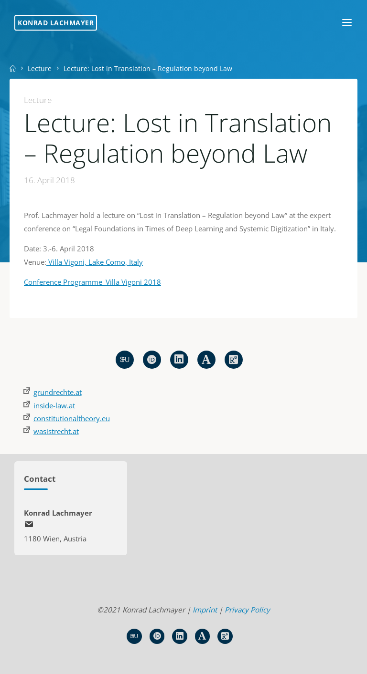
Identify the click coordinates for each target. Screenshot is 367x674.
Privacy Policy (247, 609)
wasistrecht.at (56, 431)
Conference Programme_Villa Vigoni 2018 (92, 282)
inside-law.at (54, 405)
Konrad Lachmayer (56, 22)
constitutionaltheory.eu (71, 418)
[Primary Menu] (347, 23)
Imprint (205, 609)
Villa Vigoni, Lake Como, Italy (94, 262)
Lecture (40, 68)
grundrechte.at (57, 392)
